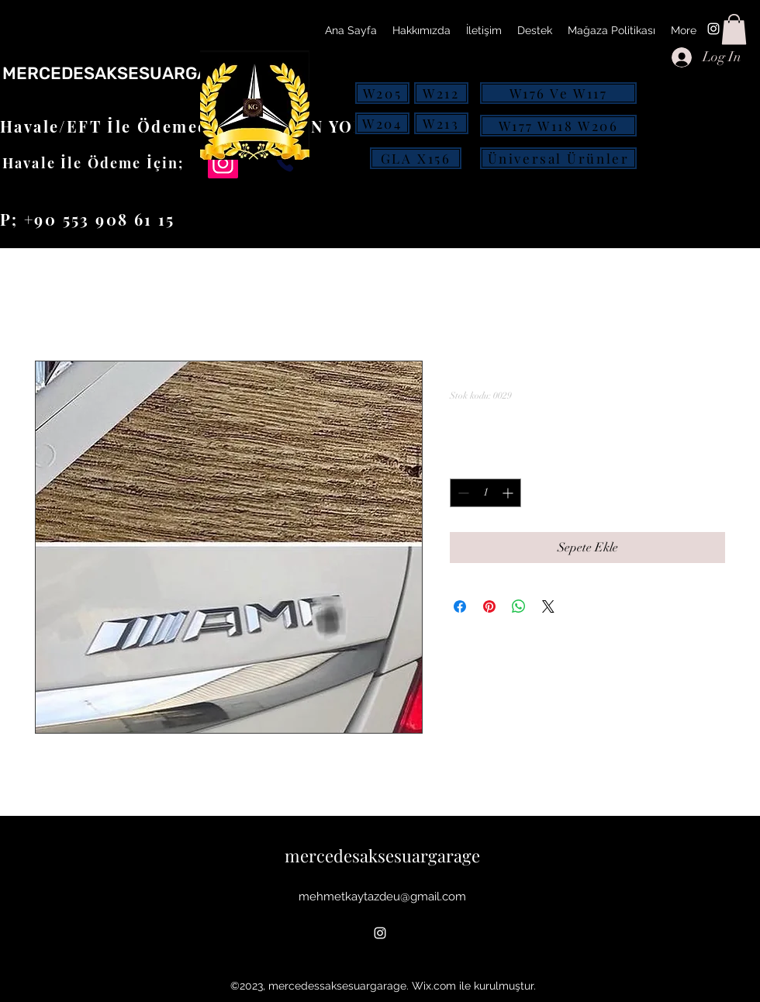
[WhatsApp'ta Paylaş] (519, 606)
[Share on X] (548, 606)
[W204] (382, 123)
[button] (734, 29)
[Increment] (509, 492)
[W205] (382, 93)
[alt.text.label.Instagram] (713, 28)
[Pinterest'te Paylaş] (489, 606)
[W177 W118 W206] (558, 125)
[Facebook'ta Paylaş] (460, 606)
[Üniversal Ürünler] (558, 158)
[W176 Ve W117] (558, 93)
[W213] (441, 123)
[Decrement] (462, 492)
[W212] (441, 93)
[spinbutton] (485, 492)
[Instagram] (223, 163)
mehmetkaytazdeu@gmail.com (382, 897)
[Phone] (284, 162)
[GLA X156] (415, 158)
